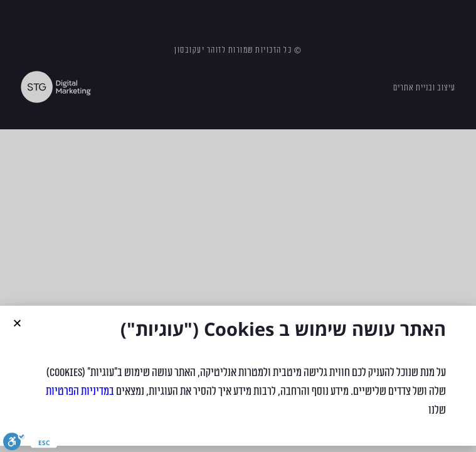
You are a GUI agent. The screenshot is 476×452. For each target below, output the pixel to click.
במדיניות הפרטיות (80, 391)
